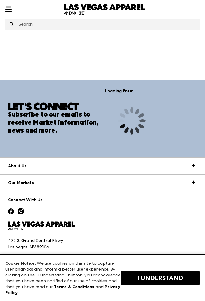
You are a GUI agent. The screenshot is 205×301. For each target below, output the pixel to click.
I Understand (160, 278)
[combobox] (102, 24)
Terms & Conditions (74, 286)
